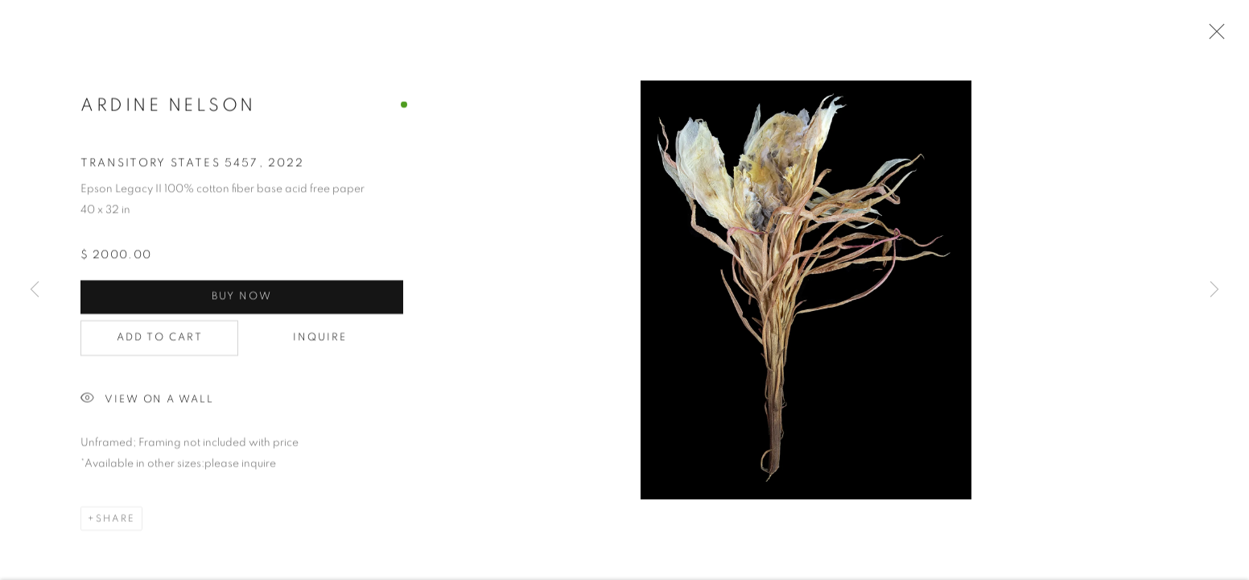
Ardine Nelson (168, 106)
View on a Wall (147, 401)
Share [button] (115, 520)
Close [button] (1213, 36)
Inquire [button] (320, 339)
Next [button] (1214, 290)
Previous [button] (34, 290)
